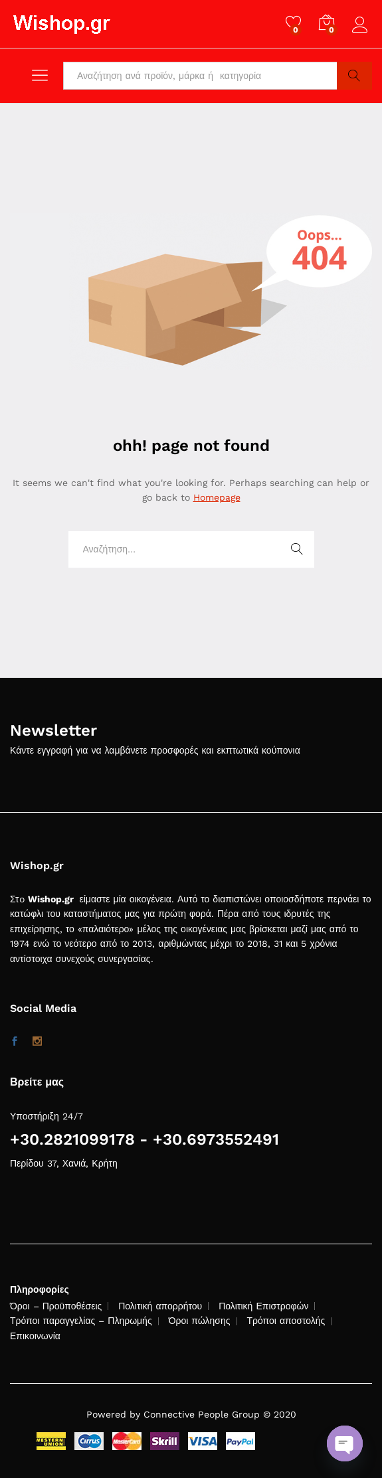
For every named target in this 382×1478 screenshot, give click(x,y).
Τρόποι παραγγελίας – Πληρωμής (81, 1320)
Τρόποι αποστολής (285, 1320)
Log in (362, 25)
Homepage (216, 497)
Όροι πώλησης (200, 1320)
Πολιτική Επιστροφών (263, 1306)
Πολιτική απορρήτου (160, 1306)
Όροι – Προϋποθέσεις (56, 1306)
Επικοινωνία (35, 1336)
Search (354, 76)
